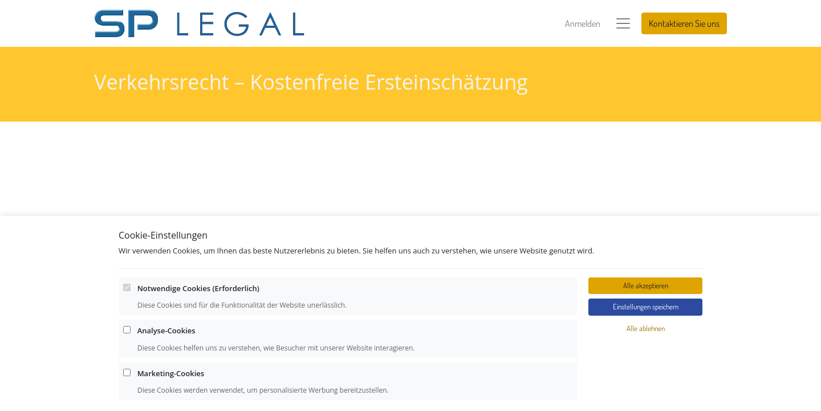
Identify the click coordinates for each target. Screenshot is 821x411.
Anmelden (582, 23)
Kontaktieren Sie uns (684, 23)
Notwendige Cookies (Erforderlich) (198, 375)
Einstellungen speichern (645, 393)
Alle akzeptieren (645, 372)
